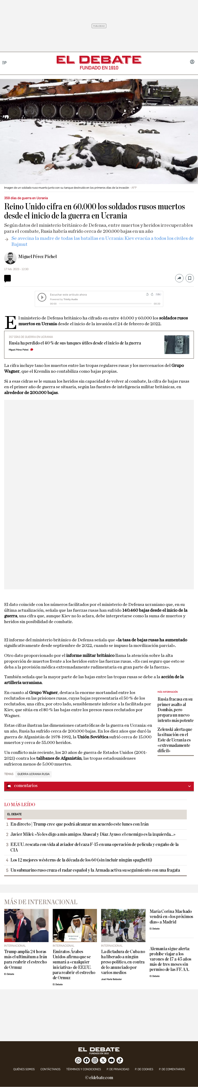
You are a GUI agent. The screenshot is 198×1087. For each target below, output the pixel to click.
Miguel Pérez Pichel (37, 256)
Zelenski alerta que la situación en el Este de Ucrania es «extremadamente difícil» (175, 740)
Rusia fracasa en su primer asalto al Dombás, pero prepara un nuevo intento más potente (176, 710)
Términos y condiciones (83, 1069)
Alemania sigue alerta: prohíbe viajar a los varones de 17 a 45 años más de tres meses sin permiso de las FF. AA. (171, 959)
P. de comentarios (172, 1069)
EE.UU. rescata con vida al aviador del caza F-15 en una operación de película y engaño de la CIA (94, 847)
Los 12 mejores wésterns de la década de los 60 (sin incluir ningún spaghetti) (81, 860)
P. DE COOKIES (144, 1069)
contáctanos (50, 1069)
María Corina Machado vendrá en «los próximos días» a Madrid (171, 916)
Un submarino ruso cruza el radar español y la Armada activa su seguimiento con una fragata (95, 870)
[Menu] (4, 62)
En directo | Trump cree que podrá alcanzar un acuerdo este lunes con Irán (79, 824)
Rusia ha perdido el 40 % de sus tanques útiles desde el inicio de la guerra (75, 343)
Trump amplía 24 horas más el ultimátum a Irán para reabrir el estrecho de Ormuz (25, 959)
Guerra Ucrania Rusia (33, 774)
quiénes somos (24, 1069)
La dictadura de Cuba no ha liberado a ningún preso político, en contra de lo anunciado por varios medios (123, 962)
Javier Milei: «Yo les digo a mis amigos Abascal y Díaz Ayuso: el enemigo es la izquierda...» (92, 834)
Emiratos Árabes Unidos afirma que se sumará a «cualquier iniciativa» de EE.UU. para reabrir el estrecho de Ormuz (74, 964)
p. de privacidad (118, 1069)
